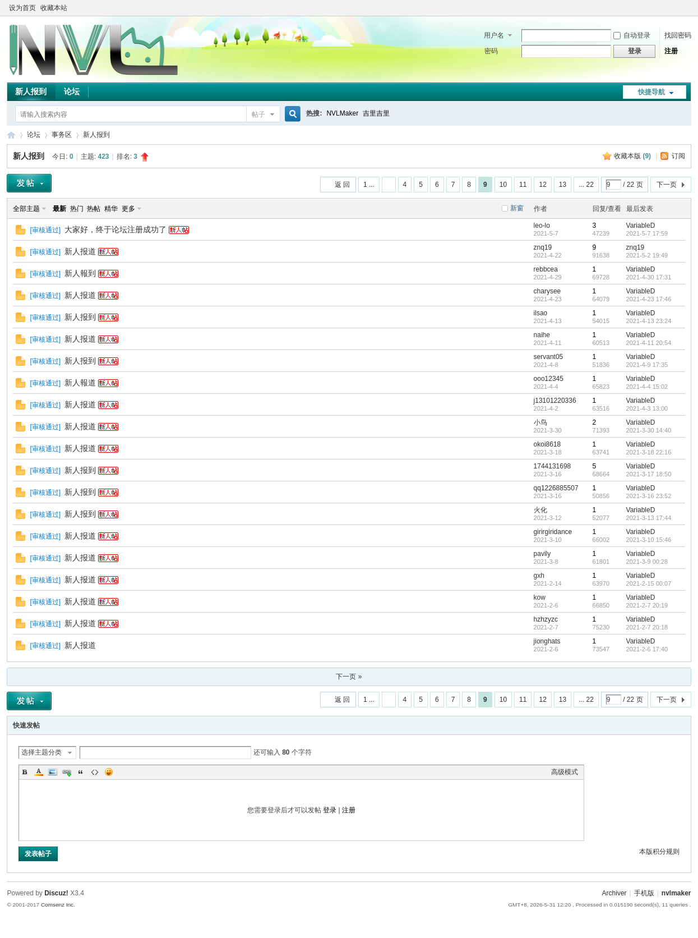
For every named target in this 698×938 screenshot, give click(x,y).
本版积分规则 (659, 852)
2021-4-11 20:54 (649, 342)
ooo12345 (548, 379)
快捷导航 (651, 92)
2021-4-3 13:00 (647, 408)
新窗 (517, 208)
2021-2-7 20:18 (647, 627)
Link (66, 772)
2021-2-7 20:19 (647, 605)
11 (522, 184)
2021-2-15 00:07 (649, 583)
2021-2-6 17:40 (647, 649)
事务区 (62, 135)
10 (503, 184)
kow (540, 597)
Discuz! (56, 893)
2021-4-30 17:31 (649, 277)
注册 (671, 51)
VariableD (640, 225)
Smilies (108, 772)
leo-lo (542, 225)
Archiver (614, 893)
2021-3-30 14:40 (649, 430)
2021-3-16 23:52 (649, 496)
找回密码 (677, 35)
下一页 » (349, 676)
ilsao (541, 313)
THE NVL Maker (11, 135)
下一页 (667, 184)
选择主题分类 (41, 752)
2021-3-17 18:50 (649, 474)
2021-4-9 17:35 (647, 364)
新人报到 (31, 91)
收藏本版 (632, 156)
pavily (542, 554)
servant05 (548, 357)
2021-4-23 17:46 (649, 299)
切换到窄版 (684, 8)
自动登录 (631, 35)
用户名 (494, 35)
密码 (491, 51)
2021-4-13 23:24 (649, 321)
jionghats (547, 641)
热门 (77, 209)
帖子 (258, 114)
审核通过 (45, 230)
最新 (59, 209)
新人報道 (80, 382)
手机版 (644, 893)
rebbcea (546, 269)
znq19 (543, 247)
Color (38, 772)
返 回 (342, 184)
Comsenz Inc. (58, 905)
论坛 (72, 91)
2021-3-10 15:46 (649, 539)
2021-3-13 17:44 (649, 517)
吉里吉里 (376, 113)
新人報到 (80, 273)
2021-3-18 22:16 (649, 452)
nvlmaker (676, 893)
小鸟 (540, 422)
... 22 (586, 184)
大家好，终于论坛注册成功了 (115, 229)
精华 (111, 209)
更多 (128, 209)
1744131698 (552, 466)
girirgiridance (553, 532)
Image (52, 772)
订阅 (678, 156)
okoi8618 (547, 444)
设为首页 (22, 8)
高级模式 (564, 772)
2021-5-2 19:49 (647, 255)
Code (94, 772)
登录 (329, 810)
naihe (542, 335)
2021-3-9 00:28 (647, 561)
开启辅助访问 (675, 8)
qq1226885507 (556, 488)
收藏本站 (53, 8)
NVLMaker (342, 113)
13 (562, 184)
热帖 (93, 209)
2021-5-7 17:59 (647, 233)
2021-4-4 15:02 (647, 386)
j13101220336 (555, 400)
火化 (540, 510)
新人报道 (80, 251)
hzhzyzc (546, 619)
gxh (539, 576)
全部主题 (26, 209)
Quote (80, 772)
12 (542, 184)
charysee (547, 291)
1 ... (369, 184)
